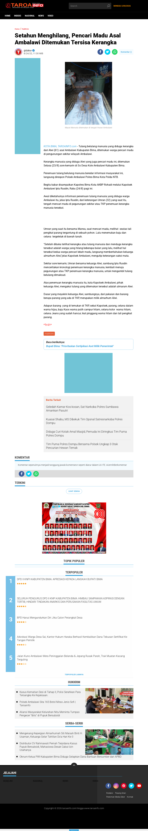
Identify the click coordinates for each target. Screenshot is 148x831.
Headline (8, 782)
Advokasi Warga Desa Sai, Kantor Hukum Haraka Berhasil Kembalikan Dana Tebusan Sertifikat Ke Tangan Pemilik (70, 640)
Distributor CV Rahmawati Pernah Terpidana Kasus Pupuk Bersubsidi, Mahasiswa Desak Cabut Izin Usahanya (48, 748)
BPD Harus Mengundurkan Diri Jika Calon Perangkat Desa (70, 619)
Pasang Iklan (122, 794)
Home (7, 15)
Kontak (133, 798)
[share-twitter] (107, 52)
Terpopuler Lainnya (74, 676)
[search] (90, 6)
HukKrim (49, 334)
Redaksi (110, 794)
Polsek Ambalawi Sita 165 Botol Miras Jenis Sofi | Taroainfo (48, 705)
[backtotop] (74, 767)
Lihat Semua (74, 492)
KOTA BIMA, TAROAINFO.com (60, 146)
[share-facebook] (100, 52)
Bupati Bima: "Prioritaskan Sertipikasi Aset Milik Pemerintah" (80, 346)
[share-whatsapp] (115, 52)
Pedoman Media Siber (117, 798)
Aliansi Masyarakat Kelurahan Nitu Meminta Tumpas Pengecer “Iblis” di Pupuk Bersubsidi (50, 715)
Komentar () (126, 52)
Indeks (17, 15)
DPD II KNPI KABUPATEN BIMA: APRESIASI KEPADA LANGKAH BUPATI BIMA (75, 582)
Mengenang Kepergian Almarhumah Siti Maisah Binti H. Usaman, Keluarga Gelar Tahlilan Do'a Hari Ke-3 (51, 736)
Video (50, 15)
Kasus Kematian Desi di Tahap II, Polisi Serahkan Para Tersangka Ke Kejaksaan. (50, 695)
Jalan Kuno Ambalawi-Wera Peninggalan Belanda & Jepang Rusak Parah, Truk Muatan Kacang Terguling (76, 660)
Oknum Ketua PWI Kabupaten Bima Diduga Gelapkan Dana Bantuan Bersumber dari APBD (70, 758)
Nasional (30, 15)
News (41, 15)
